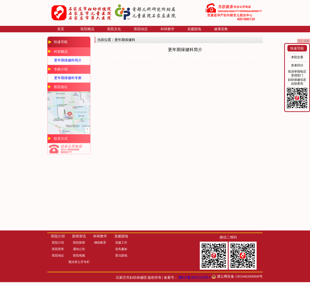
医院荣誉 (58, 249)
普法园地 (121, 255)
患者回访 (297, 65)
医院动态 (141, 29)
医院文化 (114, 29)
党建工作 (121, 242)
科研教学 (167, 29)
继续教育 (100, 242)
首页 (60, 29)
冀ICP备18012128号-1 (195, 277)
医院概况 (87, 29)
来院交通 (297, 57)
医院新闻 (79, 242)
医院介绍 (58, 242)
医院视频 (79, 255)
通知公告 (79, 249)
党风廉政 (121, 249)
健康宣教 (221, 29)
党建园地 (194, 29)
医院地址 (58, 255)
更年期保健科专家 (68, 78)
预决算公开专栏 (79, 262)
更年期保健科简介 (68, 60)
